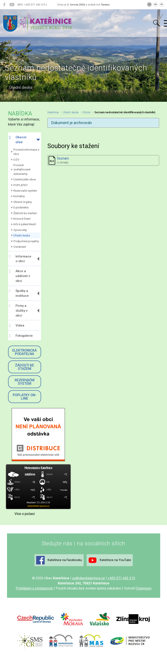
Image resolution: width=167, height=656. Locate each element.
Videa (16, 325)
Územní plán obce (24, 179)
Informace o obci (20, 258)
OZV (16, 159)
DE (161, 4)
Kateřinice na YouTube (109, 560)
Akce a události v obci (19, 276)
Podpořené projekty (26, 241)
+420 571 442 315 (121, 578)
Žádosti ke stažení (25, 213)
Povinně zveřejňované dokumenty (21, 169)
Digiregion (143, 588)
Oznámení (19, 246)
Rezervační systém (25, 190)
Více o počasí (24, 514)
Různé (86, 112)
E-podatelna (21, 207)
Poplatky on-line (24, 396)
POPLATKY (20, 185)
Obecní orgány (22, 202)
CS (149, 4)
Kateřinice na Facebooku (59, 560)
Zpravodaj (20, 230)
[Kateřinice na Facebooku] (4, 4)
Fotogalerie (21, 336)
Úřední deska (21, 235)
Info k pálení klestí (24, 224)
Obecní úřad (17, 139)
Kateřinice (53, 112)
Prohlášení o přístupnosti (34, 588)
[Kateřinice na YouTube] (11, 4)
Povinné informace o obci (26, 152)
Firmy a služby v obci (18, 310)
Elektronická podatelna (24, 352)
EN (155, 4)
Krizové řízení (21, 218)
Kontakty (19, 196)
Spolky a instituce (19, 293)
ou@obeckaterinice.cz (88, 578)
